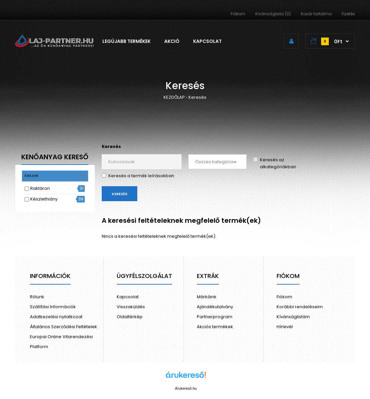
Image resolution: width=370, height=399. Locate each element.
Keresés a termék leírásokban (138, 176)
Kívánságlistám (293, 317)
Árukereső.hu (185, 388)
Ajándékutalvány (215, 307)
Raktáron (40, 188)
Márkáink (206, 297)
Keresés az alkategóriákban (274, 163)
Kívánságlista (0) (273, 14)
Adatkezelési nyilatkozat (56, 317)
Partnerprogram (214, 317)
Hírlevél (285, 327)
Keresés (197, 97)
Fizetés (348, 14)
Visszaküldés (131, 307)
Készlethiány (44, 199)
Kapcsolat (128, 297)
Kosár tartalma (316, 14)
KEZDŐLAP (174, 97)
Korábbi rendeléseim (300, 307)
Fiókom (238, 14)
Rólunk (37, 297)
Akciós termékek (215, 327)
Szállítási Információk (53, 307)
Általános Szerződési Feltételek (63, 327)
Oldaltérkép (130, 317)
